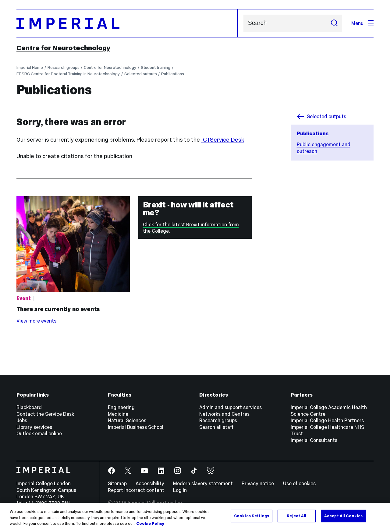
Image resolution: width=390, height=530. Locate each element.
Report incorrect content (136, 490)
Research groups (64, 67)
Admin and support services (230, 407)
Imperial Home (29, 67)
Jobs (21, 420)
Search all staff (216, 427)
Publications (172, 73)
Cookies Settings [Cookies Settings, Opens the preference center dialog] (251, 515)
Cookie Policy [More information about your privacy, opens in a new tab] (150, 523)
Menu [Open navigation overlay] (362, 23)
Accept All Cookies (343, 515)
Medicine (118, 414)
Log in (180, 490)
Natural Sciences (127, 420)
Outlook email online (39, 433)
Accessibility (150, 483)
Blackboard (29, 407)
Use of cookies (299, 483)
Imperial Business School (135, 427)
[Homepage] (127, 23)
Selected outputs (140, 73)
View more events (36, 321)
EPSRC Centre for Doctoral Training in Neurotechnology (68, 73)
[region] (195, 516)
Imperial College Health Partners (327, 420)
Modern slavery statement (203, 483)
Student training (155, 67)
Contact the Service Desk (45, 414)
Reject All (296, 515)
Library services (34, 427)
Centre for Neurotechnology (63, 48)
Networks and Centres (224, 414)
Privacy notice (258, 483)
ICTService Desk (222, 139)
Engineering (121, 407)
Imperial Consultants (314, 440)
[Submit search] (334, 23)
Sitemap (117, 483)
